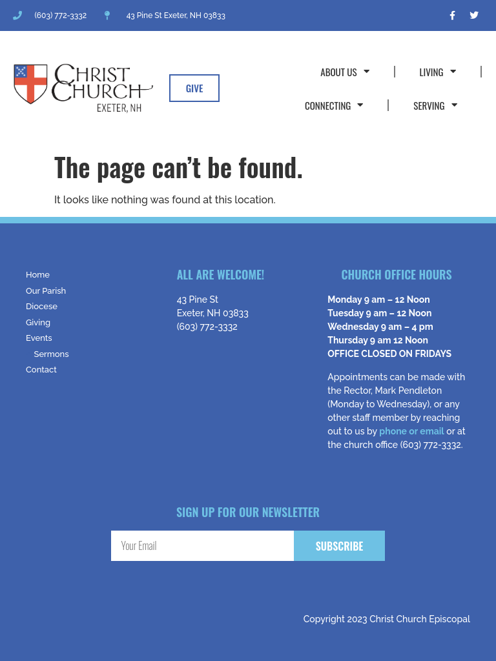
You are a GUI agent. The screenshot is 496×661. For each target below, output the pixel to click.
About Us (344, 71)
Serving (435, 105)
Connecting (334, 105)
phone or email (411, 431)
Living (438, 71)
